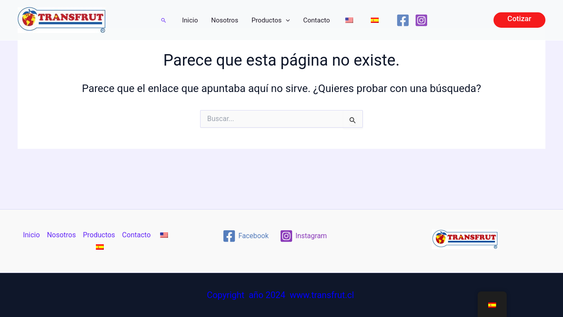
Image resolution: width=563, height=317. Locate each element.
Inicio (190, 20)
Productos (271, 20)
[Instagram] (421, 20)
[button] (164, 20)
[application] (286, 20)
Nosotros (224, 20)
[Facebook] (402, 20)
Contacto (316, 20)
